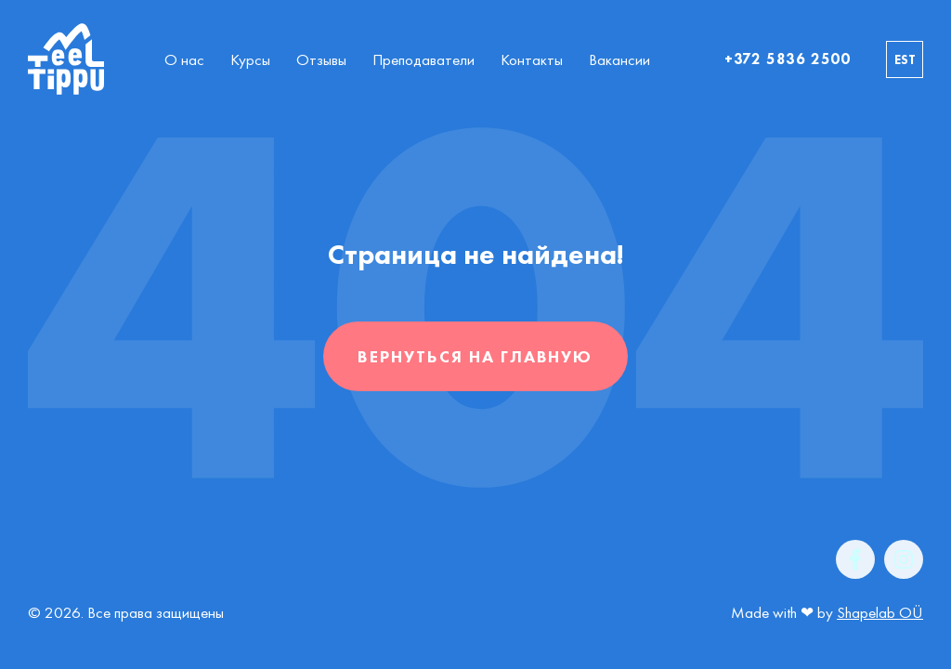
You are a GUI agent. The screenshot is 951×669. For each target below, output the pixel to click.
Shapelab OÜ (880, 612)
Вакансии (619, 59)
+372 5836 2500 (787, 59)
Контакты (532, 59)
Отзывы (321, 59)
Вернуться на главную (475, 356)
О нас (184, 59)
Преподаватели (423, 59)
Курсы (250, 59)
